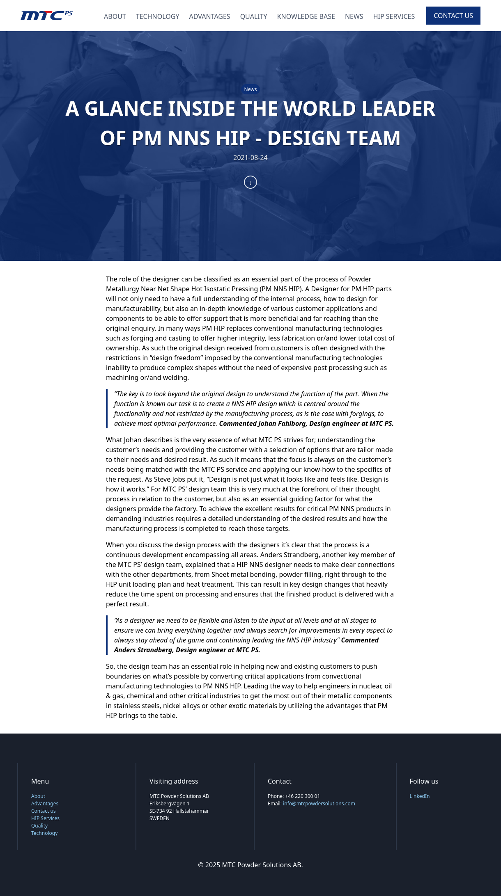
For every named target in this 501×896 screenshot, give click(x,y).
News (354, 16)
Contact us (453, 15)
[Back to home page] (47, 15)
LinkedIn (420, 796)
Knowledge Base (306, 16)
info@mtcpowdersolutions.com (319, 803)
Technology (157, 16)
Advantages (209, 16)
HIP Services (394, 16)
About (115, 16)
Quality (253, 16)
